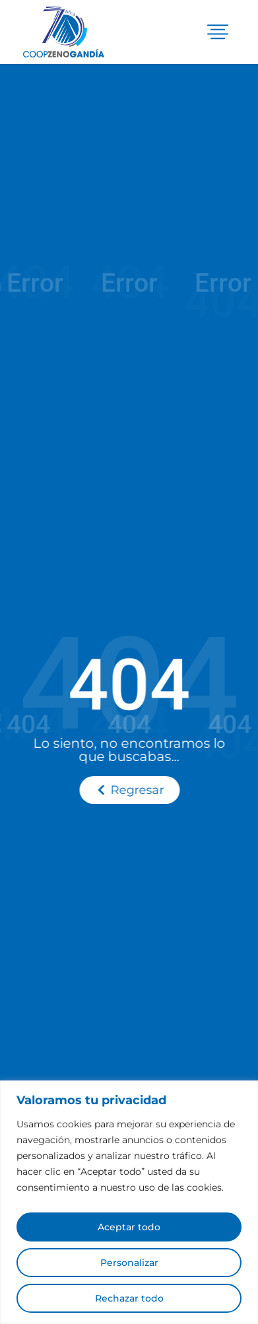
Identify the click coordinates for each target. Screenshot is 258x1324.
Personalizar (129, 1263)
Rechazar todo (129, 1298)
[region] (129, 1202)
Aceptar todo (129, 1227)
